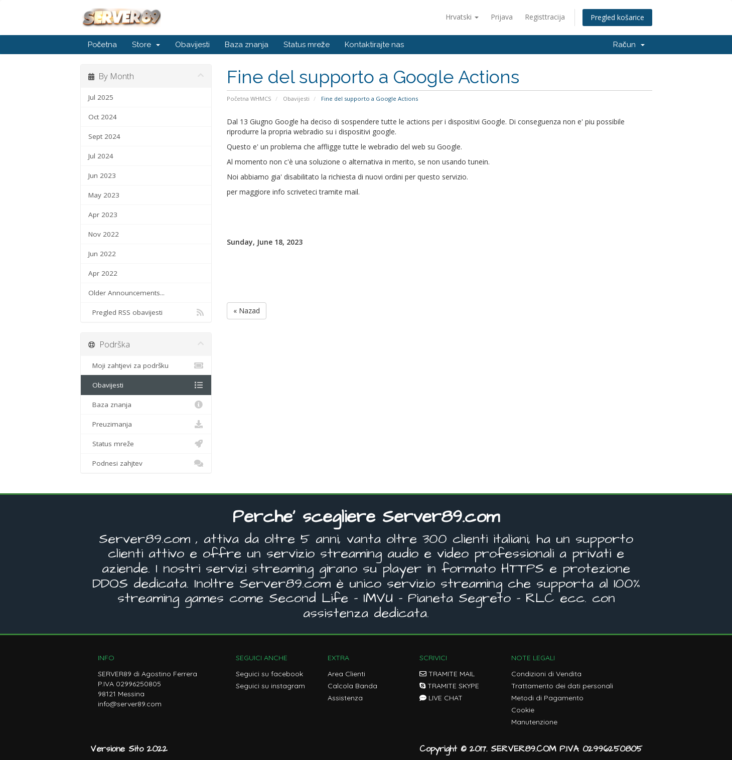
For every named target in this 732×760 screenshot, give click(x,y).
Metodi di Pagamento (547, 697)
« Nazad (246, 310)
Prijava (502, 17)
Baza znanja (246, 44)
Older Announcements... (126, 292)
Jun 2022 (102, 253)
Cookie (522, 709)
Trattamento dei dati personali (562, 685)
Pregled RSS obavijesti (146, 312)
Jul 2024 (100, 155)
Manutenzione (534, 721)
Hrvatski (462, 17)
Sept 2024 (104, 136)
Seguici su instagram (270, 685)
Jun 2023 (102, 175)
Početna (102, 44)
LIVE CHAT (441, 697)
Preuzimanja (146, 424)
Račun (629, 44)
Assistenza (345, 697)
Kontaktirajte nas (374, 44)
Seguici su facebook (269, 673)
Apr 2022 (102, 273)
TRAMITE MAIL (447, 673)
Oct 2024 (102, 116)
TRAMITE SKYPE (449, 685)
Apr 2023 (102, 214)
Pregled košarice (617, 17)
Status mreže (306, 44)
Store (146, 44)
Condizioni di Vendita (546, 673)
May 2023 (103, 195)
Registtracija (545, 17)
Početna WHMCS (249, 98)
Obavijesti (192, 44)
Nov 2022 (103, 234)
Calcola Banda (352, 685)
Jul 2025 (100, 97)
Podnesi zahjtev (146, 463)
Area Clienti (346, 673)
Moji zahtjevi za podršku (146, 365)
